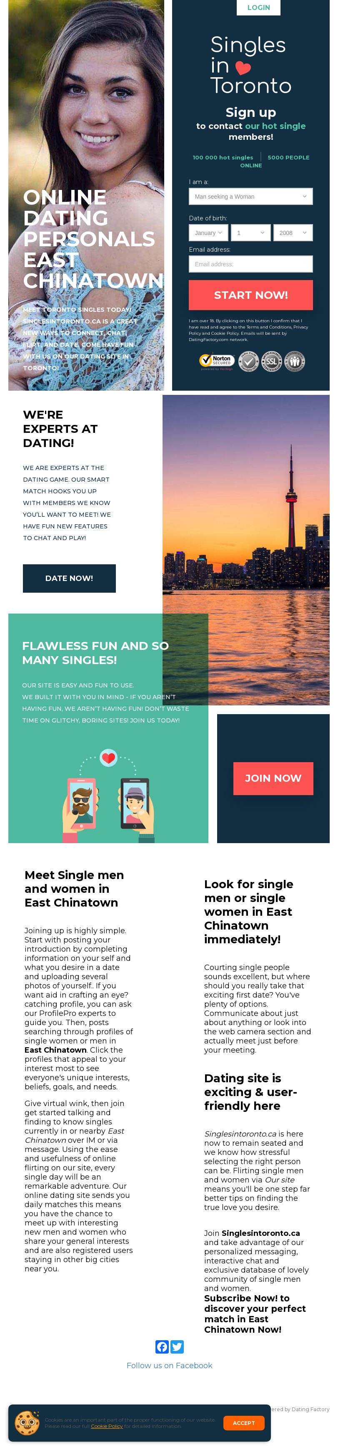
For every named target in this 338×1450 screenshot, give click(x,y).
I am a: (198, 182)
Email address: (209, 249)
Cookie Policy (107, 1426)
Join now (273, 778)
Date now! (69, 578)
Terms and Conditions (269, 327)
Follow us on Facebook (170, 1365)
